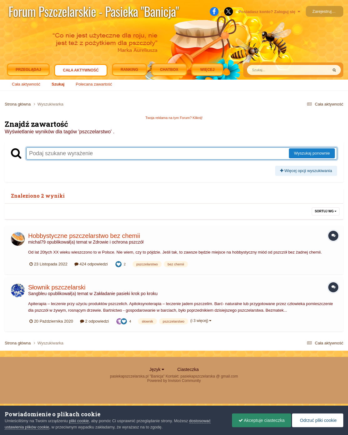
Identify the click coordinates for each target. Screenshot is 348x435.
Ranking (129, 69)
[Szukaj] (273, 70)
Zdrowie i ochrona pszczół (118, 242)
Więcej (207, 69)
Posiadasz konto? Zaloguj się (269, 11)
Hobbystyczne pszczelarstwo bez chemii (84, 235)
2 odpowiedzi (94, 321)
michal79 (37, 242)
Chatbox (169, 69)
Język (156, 369)
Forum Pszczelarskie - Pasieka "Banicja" (93, 11)
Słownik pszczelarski (56, 287)
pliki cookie (79, 420)
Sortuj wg (325, 211)
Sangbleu (37, 293)
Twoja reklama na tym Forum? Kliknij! (174, 118)
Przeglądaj (28, 69)
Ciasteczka (188, 369)
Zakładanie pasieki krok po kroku (126, 293)
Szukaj (58, 84)
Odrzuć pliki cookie (317, 420)
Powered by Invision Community (174, 380)
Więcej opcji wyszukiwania (306, 170)
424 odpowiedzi (91, 264)
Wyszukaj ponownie (312, 153)
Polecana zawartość (94, 84)
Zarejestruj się (325, 11)
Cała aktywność (80, 72)
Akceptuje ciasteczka (262, 420)
